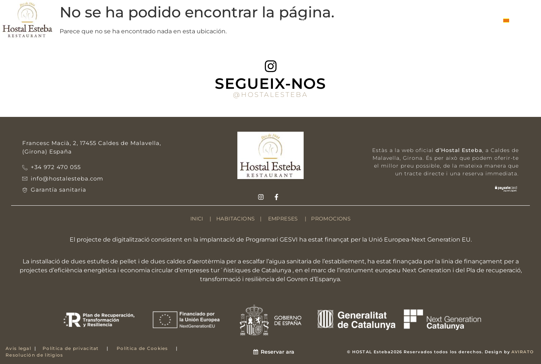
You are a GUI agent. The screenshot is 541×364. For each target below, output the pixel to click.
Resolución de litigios (34, 355)
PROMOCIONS (331, 218)
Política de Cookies (142, 348)
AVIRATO (522, 351)
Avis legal (18, 348)
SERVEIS (351, 21)
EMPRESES (391, 21)
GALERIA (432, 21)
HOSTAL (111, 21)
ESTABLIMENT (246, 21)
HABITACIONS (156, 21)
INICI (196, 218)
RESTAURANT (303, 20)
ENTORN (201, 21)
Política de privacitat (71, 348)
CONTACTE (473, 21)
